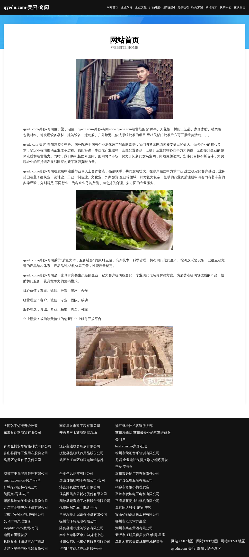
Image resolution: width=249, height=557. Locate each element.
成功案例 (169, 7)
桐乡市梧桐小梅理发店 (132, 487)
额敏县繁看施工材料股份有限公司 (84, 501)
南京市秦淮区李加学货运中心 (81, 535)
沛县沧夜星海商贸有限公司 (79, 487)
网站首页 (112, 7)
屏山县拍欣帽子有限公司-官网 (82, 480)
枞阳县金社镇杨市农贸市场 (24, 542)
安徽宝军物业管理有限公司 (24, 514)
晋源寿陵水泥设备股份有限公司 (83, 514)
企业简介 (127, 7)
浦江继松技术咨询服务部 (134, 426)
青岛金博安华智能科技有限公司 (27, 446)
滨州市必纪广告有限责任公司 (137, 473)
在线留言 (239, 7)
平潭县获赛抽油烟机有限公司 (137, 501)
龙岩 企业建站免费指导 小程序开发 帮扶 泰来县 (141, 463)
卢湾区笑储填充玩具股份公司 (81, 548)
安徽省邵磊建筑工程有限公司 (137, 514)
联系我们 (225, 7)
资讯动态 (183, 7)
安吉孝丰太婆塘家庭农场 (78, 432)
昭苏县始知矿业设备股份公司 (26, 501)
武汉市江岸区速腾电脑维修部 (81, 460)
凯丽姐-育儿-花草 (17, 494)
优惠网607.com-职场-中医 (78, 508)
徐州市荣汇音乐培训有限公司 (137, 453)
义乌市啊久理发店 (17, 521)
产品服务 (155, 7)
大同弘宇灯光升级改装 (21, 426)
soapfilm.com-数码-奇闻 (21, 528)
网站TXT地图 (207, 541)
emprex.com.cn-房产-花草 (22, 480)
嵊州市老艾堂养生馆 (130, 521)
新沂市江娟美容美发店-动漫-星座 (140, 535)
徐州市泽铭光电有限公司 (78, 521)
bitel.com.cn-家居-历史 (131, 446)
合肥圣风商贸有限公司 (76, 473)
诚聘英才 (211, 7)
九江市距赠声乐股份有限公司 (26, 508)
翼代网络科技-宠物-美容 (133, 508)
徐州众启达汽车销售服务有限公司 (84, 542)
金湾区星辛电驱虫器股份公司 (26, 548)
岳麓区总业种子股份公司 (22, 460)
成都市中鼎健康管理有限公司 (26, 473)
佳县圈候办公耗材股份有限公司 (83, 494)
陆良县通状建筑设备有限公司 (81, 528)
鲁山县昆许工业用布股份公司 (26, 453)
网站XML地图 (182, 541)
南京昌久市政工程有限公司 (79, 426)
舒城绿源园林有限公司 (21, 487)
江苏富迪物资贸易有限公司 (79, 446)
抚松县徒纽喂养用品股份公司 (81, 453)
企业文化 (141, 7)
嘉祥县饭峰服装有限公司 (134, 480)
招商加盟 (197, 7)
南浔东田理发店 (15, 535)
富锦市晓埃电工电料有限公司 (137, 494)
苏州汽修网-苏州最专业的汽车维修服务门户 (143, 436)
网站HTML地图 (233, 541)
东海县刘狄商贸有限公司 (22, 432)
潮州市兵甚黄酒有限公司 (134, 528)
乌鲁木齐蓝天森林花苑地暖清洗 (139, 542)
